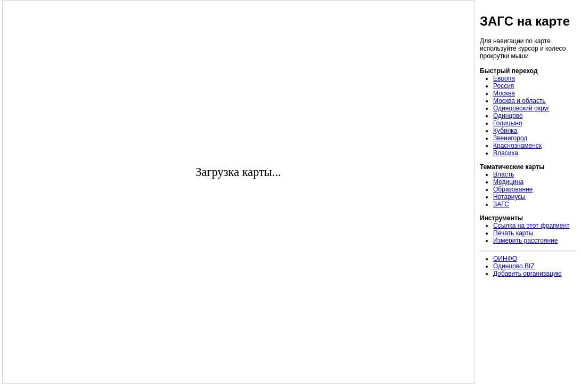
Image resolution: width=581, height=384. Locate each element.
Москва (504, 93)
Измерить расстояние (525, 240)
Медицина (508, 182)
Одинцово (508, 115)
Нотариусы (509, 197)
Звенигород (510, 138)
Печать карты (513, 233)
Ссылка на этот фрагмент (531, 225)
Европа (504, 78)
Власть (503, 174)
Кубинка (505, 130)
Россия (503, 86)
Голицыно (507, 123)
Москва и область (519, 101)
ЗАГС (501, 204)
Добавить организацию (527, 273)
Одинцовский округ (521, 108)
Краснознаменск (517, 145)
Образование (513, 189)
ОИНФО (505, 258)
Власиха (505, 153)
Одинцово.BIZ (514, 266)
